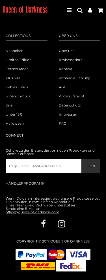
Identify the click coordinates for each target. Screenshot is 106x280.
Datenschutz (70, 105)
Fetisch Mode (17, 69)
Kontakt (66, 69)
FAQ (62, 123)
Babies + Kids (17, 87)
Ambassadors (70, 60)
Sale (9, 105)
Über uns (66, 51)
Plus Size (13, 78)
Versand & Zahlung (74, 78)
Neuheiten (14, 51)
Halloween (15, 123)
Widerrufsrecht (72, 96)
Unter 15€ (14, 114)
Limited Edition (19, 60)
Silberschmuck (18, 96)
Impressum (69, 114)
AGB (62, 87)
